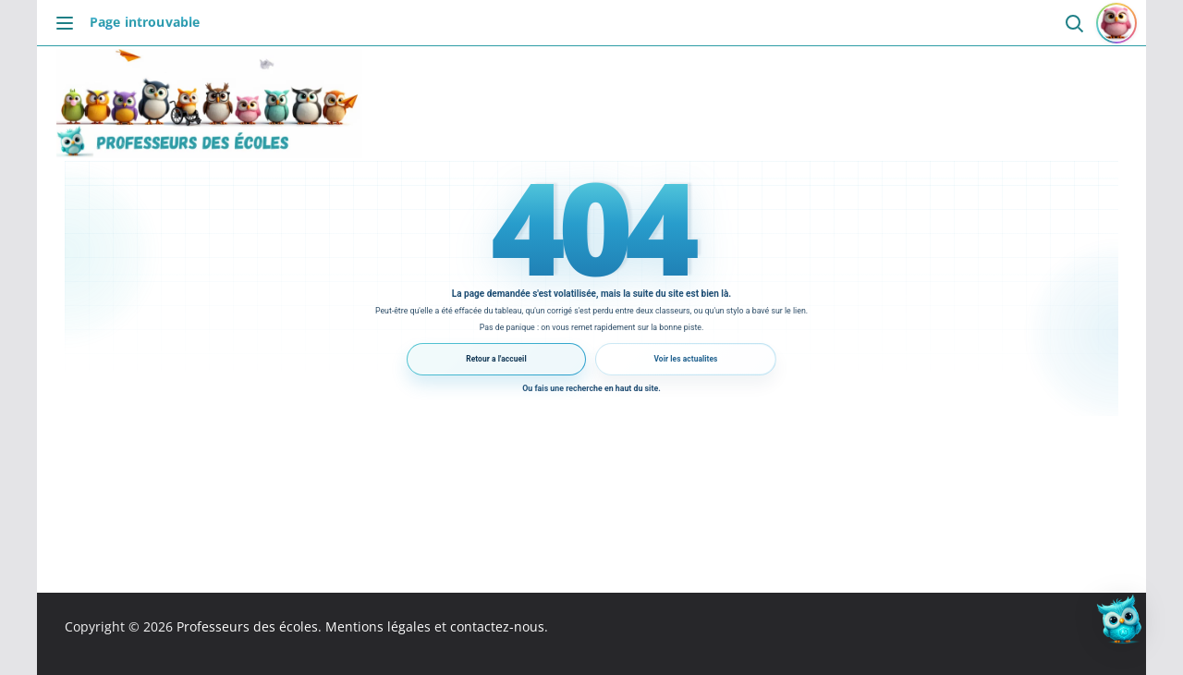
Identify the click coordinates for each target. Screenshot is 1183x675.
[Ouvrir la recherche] (1073, 22)
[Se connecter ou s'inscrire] (1116, 23)
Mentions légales (378, 626)
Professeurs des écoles (247, 626)
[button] (1125, 617)
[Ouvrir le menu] (69, 23)
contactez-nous (497, 626)
